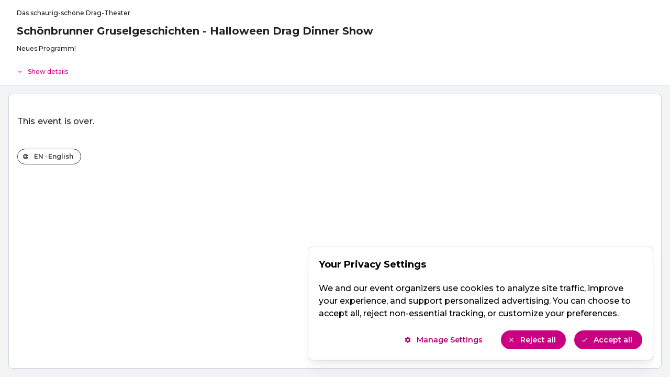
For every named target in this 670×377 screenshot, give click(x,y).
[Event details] (335, 69)
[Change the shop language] (49, 156)
